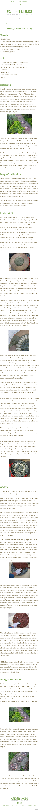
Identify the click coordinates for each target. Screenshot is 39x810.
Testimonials (32, 805)
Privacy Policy (14, 806)
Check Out (25, 1)
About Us (6, 805)
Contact (12, 805)
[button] (19, 19)
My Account (14, 1)
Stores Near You (21, 805)
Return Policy (24, 806)
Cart (20, 1)
